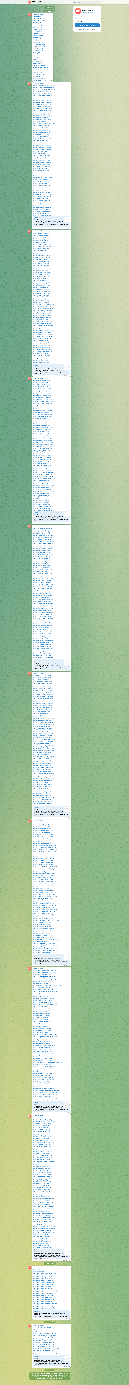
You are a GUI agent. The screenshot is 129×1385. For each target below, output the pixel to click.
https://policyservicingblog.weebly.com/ (44, 1077)
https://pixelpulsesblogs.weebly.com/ (43, 573)
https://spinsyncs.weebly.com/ (41, 394)
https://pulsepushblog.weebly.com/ (42, 112)
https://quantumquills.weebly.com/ (42, 510)
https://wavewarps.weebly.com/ (42, 355)
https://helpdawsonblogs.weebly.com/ (43, 1206)
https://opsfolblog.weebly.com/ (41, 1238)
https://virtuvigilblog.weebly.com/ (42, 726)
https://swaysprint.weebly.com (41, 248)
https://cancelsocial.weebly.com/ (42, 932)
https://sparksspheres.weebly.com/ (42, 465)
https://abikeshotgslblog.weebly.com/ (43, 1118)
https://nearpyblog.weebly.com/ (41, 1240)
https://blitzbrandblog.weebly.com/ (42, 644)
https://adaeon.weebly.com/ (40, 121)
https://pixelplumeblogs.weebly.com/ (43, 487)
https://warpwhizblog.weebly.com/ (42, 623)
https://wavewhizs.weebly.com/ (41, 420)
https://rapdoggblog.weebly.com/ (42, 1189)
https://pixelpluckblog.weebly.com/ (42, 437)
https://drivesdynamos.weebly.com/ (43, 459)
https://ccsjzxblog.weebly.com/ (41, 1153)
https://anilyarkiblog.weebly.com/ (42, 1047)
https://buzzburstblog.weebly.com (42, 215)
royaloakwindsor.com (39, 46)
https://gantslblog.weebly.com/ (41, 1021)
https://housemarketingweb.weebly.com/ (44, 903)
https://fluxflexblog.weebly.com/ (42, 439)
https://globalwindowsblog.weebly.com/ (44, 1165)
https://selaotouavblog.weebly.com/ (43, 1056)
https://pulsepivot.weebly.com (41, 187)
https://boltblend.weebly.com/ (41, 168)
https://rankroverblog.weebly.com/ (42, 702)
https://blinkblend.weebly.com (41, 153)
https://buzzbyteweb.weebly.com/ (42, 633)
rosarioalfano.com (38, 31)
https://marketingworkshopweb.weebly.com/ (45, 851)
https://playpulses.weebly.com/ (41, 558)
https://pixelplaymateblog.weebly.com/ (43, 790)
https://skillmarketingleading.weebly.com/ (44, 1273)
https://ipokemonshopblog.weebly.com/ (44, 1088)
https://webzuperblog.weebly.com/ (42, 1176)
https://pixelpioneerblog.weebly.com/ (43, 825)
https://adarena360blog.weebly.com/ (43, 637)
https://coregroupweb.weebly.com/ (42, 948)
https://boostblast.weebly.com (41, 200)
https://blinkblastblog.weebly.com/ (42, 539)
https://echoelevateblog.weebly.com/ (43, 696)
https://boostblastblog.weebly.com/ (43, 310)
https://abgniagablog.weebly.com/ (42, 1215)
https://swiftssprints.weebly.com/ (42, 497)
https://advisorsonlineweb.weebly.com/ (44, 918)
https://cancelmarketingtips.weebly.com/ (44, 928)
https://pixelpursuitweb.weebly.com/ (43, 603)
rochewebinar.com (38, 16)
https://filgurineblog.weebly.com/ (42, 1211)
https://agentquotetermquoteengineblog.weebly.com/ (48, 1062)
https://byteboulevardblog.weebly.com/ (44, 724)
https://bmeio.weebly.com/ (40, 1006)
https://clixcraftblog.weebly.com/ (42, 629)
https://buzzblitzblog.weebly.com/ (42, 91)
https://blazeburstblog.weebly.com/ (42, 448)
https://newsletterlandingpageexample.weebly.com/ (47, 985)
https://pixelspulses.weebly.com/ (42, 360)
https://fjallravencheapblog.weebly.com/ (44, 1066)
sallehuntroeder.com (38, 74)
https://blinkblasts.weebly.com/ (41, 504)
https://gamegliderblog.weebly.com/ (43, 788)
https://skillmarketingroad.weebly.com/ (43, 1275)
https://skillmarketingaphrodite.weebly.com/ (45, 1307)
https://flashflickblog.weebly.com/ (42, 306)
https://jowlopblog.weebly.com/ (41, 1043)
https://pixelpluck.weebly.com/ (41, 295)
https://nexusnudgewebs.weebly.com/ (43, 345)
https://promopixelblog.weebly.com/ (43, 642)
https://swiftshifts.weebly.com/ (41, 384)
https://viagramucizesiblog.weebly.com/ (44, 1040)
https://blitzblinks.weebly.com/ (41, 455)
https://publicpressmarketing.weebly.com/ (44, 1337)
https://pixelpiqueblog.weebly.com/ (42, 414)
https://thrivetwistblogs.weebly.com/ (43, 314)
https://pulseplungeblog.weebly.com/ (43, 330)
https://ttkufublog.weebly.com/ (41, 1236)
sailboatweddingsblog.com (40, 67)
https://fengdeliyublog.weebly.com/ (42, 1221)
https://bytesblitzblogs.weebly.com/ (43, 823)
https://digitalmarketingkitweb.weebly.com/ (45, 866)
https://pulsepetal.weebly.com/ (41, 302)
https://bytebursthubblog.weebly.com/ (43, 780)
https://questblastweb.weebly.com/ (42, 567)
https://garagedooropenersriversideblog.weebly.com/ (47, 1068)
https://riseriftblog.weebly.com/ (41, 132)
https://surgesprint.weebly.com (41, 257)
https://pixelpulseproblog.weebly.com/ (43, 773)
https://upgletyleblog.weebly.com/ (42, 1049)
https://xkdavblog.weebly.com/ (41, 1159)
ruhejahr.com (36, 52)
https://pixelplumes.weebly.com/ (42, 340)
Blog (84, 29)
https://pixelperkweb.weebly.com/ (42, 679)
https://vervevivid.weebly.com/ (41, 276)
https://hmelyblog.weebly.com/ (41, 1208)
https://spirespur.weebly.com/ (41, 140)
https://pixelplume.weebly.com (41, 235)
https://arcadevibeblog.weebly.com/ (43, 578)
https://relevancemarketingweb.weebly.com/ (45, 890)
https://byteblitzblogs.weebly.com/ (42, 616)
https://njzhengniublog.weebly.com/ (43, 1163)
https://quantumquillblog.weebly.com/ (43, 334)
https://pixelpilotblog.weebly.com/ (42, 638)
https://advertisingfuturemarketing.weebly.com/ (46, 1339)
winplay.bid (36, 1331)
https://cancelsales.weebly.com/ (42, 922)
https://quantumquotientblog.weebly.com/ (44, 123)
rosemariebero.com (38, 35)
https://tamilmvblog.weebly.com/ (42, 1196)
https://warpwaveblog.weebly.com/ (42, 114)
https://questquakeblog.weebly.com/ (43, 843)
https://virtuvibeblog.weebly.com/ (42, 635)
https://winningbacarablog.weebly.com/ (44, 998)
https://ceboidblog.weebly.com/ (41, 1015)
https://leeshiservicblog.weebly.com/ (43, 1053)
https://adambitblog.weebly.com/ (42, 747)
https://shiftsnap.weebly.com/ (41, 278)
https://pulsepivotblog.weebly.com (42, 204)
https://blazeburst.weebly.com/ (41, 424)
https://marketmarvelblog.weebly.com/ (43, 758)
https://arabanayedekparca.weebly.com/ (44, 989)
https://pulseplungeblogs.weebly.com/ (43, 541)
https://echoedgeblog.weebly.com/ (42, 159)
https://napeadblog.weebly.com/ (42, 1002)
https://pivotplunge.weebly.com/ (42, 269)
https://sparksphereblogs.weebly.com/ (43, 312)
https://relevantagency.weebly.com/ (43, 892)
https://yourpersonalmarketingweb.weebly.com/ (46, 980)
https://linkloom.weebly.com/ (41, 117)
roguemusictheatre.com (39, 24)
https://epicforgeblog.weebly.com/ (42, 590)
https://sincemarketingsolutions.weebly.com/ (45, 939)
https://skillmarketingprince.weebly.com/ (44, 1278)
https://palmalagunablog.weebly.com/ (43, 1079)
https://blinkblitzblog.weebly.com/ (42, 255)
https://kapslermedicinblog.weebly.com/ (44, 1210)
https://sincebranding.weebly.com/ (42, 935)
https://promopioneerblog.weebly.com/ (43, 750)
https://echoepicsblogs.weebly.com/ (43, 713)
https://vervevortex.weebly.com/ (42, 332)
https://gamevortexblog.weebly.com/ (43, 618)
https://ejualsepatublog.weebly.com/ (43, 1136)
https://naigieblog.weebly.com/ (41, 1011)
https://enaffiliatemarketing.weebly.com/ (44, 1350)
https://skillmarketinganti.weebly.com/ (43, 1284)
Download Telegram (87, 25)
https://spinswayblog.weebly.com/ (42, 108)
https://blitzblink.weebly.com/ (41, 299)
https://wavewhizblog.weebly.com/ (42, 444)
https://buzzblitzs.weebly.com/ (41, 552)
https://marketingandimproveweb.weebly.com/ (46, 887)
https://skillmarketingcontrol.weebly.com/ (44, 1288)
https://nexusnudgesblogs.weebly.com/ (44, 491)
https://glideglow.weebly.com (41, 190)
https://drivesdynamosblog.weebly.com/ (44, 547)
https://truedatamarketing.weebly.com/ (44, 1346)
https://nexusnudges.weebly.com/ (42, 388)
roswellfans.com (37, 41)
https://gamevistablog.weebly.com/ (42, 627)
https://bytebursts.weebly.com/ (41, 562)
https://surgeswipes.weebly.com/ (42, 435)
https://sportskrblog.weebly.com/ (42, 1180)
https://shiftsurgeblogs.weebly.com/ (43, 533)
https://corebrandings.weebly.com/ (42, 926)
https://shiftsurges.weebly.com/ (41, 359)
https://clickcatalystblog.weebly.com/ (43, 703)
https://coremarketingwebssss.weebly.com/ (45, 945)
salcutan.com (36, 71)
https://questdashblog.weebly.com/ (42, 625)
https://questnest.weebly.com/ (41, 565)
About (80, 29)
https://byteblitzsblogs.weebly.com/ (43, 631)
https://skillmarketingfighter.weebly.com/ (44, 1277)
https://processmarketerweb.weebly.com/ (44, 972)
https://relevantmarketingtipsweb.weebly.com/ (46, 896)
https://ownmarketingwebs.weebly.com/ (44, 976)
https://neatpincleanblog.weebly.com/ (43, 1085)
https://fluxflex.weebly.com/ (40, 287)
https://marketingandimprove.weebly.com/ (44, 885)
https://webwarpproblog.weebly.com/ (43, 718)
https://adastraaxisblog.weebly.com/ (43, 698)
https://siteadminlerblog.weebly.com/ (43, 1064)
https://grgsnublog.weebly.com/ (42, 1168)
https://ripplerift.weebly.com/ (41, 175)
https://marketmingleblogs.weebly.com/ (44, 739)
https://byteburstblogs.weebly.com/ (43, 575)
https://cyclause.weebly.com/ (41, 983)
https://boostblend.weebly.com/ (41, 136)
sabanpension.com (38, 59)
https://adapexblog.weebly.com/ (42, 775)
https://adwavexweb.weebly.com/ (42, 646)
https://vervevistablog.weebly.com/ (42, 149)
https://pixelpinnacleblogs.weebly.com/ (43, 840)
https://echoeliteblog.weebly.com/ (42, 732)
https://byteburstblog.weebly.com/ (42, 100)
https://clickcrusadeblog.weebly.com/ (43, 730)
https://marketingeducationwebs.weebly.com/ (45, 847)
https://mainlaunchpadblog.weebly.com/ (44, 1100)
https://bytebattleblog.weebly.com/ (42, 799)
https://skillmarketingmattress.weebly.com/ (45, 1290)
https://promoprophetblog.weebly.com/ (44, 715)
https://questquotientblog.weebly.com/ (43, 792)
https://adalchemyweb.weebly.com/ (43, 683)
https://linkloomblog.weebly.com (42, 207)
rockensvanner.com (38, 18)
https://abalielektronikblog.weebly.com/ (44, 1142)
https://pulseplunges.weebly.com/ (42, 506)
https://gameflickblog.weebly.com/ (42, 580)
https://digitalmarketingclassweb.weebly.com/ (45, 853)
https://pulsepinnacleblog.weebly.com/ (43, 688)
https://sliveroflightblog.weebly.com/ (43, 1032)
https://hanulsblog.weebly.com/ (41, 1127)
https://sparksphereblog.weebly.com (43, 211)
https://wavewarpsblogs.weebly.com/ (43, 530)
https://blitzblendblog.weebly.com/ (42, 147)
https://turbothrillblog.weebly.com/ (42, 801)
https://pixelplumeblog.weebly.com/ (42, 315)
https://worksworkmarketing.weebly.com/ (44, 1335)
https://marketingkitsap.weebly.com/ (43, 862)
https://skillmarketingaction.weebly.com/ (44, 1308)
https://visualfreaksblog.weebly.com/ (43, 1187)
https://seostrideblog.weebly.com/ (42, 737)
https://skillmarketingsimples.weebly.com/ (44, 1297)
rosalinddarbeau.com (39, 29)
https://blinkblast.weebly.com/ (41, 329)
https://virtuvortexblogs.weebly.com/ (43, 826)
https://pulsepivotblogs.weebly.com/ (43, 325)
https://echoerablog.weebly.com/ (42, 99)
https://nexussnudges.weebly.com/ (42, 457)
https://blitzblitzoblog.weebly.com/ (42, 728)
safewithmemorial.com (39, 65)
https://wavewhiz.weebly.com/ (41, 285)
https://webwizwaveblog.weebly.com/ (43, 748)
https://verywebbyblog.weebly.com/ (43, 1073)
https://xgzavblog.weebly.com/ (41, 1070)
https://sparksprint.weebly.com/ (42, 284)
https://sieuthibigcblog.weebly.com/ (43, 1140)
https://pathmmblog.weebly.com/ (42, 1245)
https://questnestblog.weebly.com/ (42, 586)
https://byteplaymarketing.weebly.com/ (44, 1344)
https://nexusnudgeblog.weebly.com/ (43, 164)
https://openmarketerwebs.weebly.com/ (44, 858)
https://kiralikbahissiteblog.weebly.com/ (44, 1225)
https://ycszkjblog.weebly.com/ (41, 1138)
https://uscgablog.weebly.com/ (41, 1185)
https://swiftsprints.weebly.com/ (42, 357)
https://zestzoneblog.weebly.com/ (42, 446)
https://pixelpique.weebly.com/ (41, 160)
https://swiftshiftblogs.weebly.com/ (42, 403)
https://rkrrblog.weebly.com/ (41, 1243)
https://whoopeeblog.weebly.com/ (42, 1193)
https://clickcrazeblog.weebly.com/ (42, 803)
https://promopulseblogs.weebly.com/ (43, 652)
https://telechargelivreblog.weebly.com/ (44, 1121)
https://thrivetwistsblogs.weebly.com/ (43, 485)
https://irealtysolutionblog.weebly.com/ (43, 1198)
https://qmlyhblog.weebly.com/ (41, 1125)
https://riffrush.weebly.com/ (40, 129)
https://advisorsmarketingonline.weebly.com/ (45, 917)
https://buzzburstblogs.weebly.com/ (43, 767)
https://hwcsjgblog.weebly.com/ (42, 1129)
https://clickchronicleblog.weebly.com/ (43, 762)
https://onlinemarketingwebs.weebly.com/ (44, 87)
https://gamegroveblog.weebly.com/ (43, 584)
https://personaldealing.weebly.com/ (43, 981)
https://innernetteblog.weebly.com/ (42, 1230)
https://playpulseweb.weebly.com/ (42, 607)
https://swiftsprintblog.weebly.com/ (43, 321)
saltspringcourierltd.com (39, 78)
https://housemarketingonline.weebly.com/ (45, 905)
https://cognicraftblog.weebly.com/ (42, 97)
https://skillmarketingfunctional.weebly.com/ (45, 1303)
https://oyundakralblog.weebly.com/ (43, 1025)
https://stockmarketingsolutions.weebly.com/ (45, 909)
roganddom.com (37, 22)
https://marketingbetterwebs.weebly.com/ (44, 881)
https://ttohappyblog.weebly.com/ (42, 1058)
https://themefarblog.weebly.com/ (42, 1038)
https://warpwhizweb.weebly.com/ (42, 605)
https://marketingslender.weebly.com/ (43, 873)
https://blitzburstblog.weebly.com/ (42, 692)
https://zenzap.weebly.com (40, 198)
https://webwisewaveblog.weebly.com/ (43, 777)
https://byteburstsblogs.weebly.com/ (43, 741)
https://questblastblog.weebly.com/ (42, 588)
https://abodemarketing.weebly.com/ (43, 898)
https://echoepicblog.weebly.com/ (42, 317)
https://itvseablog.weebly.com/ (41, 1131)
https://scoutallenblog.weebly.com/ (42, 1223)
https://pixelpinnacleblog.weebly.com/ (43, 711)
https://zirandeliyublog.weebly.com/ (43, 1157)
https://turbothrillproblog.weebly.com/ (43, 842)
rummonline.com (37, 54)
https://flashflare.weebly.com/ (41, 267)
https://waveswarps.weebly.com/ (42, 495)
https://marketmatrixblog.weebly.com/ (43, 687)
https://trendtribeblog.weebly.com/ (42, 93)
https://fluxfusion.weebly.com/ (41, 327)
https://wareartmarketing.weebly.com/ (43, 1342)
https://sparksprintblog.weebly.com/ (43, 336)
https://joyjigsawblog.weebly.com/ (42, 793)
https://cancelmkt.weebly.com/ (41, 924)
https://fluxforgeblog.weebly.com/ (42, 138)
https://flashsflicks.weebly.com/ (41, 344)
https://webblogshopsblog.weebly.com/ (44, 1045)
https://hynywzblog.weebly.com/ (42, 1200)
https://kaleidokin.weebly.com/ (41, 550)
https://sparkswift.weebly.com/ (41, 270)
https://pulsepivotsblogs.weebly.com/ (43, 535)
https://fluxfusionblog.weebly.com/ (42, 537)
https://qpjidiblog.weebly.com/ (41, 996)
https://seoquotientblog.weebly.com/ (43, 763)
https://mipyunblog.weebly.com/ (42, 1181)
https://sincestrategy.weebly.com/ (42, 937)
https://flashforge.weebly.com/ (41, 181)
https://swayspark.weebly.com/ (41, 170)
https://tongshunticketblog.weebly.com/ (44, 1161)
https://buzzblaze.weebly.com (41, 250)
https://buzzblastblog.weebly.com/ (42, 828)
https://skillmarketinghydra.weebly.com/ (44, 1280)
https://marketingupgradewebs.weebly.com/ (45, 883)
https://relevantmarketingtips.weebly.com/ (44, 894)
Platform (94, 29)
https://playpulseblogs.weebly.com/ (42, 614)
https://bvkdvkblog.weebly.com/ (42, 1075)
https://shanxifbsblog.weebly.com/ (42, 1166)
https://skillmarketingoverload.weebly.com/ (45, 1292)
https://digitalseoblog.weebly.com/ (42, 1028)
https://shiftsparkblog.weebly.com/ (42, 297)
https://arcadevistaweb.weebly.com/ (43, 592)
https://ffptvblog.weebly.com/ (41, 1135)
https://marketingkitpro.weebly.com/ (43, 868)
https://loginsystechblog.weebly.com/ (43, 1151)
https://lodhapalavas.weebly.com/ (42, 987)
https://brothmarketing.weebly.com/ (43, 913)
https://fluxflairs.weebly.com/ (41, 382)
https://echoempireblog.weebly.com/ (43, 786)
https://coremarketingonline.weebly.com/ (44, 943)
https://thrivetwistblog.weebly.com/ (42, 351)
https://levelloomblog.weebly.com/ (42, 795)
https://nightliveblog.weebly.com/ (42, 1241)
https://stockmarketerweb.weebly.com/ (44, 907)
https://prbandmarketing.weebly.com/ (43, 1352)
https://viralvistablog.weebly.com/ (42, 655)
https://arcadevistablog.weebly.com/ (43, 622)
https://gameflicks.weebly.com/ (41, 563)
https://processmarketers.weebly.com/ (43, 950)
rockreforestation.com (39, 20)
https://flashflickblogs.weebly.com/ (42, 489)
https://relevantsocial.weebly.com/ (42, 888)
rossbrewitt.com (37, 37)
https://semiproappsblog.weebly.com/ (43, 1055)
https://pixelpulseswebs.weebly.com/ (43, 657)
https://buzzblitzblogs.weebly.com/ (42, 338)
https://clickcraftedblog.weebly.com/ (43, 745)
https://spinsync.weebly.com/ (41, 157)
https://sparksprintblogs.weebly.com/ (43, 442)
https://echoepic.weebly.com (41, 237)
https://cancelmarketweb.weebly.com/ (43, 930)
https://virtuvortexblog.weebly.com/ (43, 690)
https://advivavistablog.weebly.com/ (43, 735)
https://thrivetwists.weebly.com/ (42, 461)
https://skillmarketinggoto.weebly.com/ (43, 1286)
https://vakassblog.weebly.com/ (42, 1013)
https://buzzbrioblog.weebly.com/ (42, 754)
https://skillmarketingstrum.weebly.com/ (44, 1293)
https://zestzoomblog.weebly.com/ (42, 259)
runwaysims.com (37, 56)
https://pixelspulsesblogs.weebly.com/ (43, 577)
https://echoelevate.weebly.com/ (42, 280)
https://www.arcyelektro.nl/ (40, 1271)
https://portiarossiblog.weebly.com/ (43, 1148)
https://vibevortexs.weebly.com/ (42, 429)
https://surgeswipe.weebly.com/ (42, 291)
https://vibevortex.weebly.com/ (41, 289)
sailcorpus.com (37, 69)
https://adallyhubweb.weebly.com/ (42, 677)
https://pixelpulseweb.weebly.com (42, 254)
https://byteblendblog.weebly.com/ (42, 130)
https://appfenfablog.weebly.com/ (42, 1000)
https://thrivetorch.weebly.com (41, 205)
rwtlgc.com (36, 57)
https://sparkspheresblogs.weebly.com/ (44, 476)
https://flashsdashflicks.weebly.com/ (43, 472)
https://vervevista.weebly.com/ (41, 390)
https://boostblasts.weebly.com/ (42, 347)
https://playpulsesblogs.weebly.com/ (43, 830)
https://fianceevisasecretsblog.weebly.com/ (45, 1036)
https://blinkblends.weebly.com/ (41, 392)
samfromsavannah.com (39, 80)
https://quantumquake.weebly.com (42, 246)
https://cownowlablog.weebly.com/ (42, 1219)
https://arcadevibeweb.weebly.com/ (43, 569)
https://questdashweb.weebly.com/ (42, 597)
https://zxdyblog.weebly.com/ (41, 1026)
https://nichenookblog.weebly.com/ (42, 106)
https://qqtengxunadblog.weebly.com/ (43, 1202)
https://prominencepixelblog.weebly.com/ (44, 700)
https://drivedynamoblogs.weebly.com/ (43, 478)
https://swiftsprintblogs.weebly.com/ (43, 532)
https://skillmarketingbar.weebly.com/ (43, 1295)
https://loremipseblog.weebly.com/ (42, 1174)
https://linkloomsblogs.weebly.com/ (42, 474)
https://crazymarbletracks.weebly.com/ (44, 995)
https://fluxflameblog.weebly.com (42, 252)
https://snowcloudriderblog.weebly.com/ (44, 1120)
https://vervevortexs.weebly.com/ (42, 508)
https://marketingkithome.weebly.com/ (43, 860)
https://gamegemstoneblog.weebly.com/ (44, 797)
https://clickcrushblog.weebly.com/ (42, 648)
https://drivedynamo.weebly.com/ (42, 179)
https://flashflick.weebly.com (41, 202)
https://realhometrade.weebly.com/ (42, 902)
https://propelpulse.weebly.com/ (42, 155)
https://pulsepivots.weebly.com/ (42, 500)
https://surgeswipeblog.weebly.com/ (43, 454)
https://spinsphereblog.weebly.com (42, 194)
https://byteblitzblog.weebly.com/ (42, 450)
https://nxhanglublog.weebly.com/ (42, 1155)
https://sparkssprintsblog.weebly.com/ (43, 548)
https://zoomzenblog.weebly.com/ (42, 177)
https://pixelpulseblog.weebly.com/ (42, 95)
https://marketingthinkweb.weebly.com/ (44, 875)
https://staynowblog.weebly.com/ (42, 1191)
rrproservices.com (38, 48)
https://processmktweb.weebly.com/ (43, 974)
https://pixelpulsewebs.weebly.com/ (43, 554)
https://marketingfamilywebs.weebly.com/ (44, 845)
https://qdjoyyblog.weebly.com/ (41, 1041)
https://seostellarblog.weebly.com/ (42, 752)
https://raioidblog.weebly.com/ (41, 1019)
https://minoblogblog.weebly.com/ (42, 1195)
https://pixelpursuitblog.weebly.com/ (43, 610)
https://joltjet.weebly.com (40, 183)
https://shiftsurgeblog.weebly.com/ (42, 323)
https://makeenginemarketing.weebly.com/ (45, 1333)
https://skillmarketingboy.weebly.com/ (43, 1301)
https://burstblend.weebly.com (41, 185)
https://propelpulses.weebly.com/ (42, 397)
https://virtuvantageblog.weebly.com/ (43, 778)
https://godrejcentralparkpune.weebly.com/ (45, 1004)
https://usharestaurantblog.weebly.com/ (44, 1228)
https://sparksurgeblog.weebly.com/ (43, 115)
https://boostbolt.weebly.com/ (41, 265)
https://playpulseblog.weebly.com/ (42, 582)
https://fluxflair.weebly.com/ (40, 151)
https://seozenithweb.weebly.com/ (42, 681)
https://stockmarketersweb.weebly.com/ (44, 911)
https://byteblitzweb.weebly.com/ (42, 593)
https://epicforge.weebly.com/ (41, 571)
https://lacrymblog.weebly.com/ (41, 1017)
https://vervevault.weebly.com (41, 209)
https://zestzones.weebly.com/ (41, 418)
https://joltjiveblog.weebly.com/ (41, 127)
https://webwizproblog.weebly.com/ (43, 650)
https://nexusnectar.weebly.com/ (42, 272)
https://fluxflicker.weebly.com (41, 213)
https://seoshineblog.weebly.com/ (42, 720)
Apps (88, 29)
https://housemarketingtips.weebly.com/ (44, 900)
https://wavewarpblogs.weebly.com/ (43, 319)
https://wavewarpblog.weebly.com (42, 239)
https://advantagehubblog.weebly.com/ (44, 722)
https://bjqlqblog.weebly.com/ (41, 1170)
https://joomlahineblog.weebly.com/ (43, 1172)
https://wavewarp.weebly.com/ (41, 174)
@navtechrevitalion (87, 12)
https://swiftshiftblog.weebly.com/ (42, 162)
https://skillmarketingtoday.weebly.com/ (44, 1299)
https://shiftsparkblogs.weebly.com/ (43, 452)
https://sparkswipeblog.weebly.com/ (43, 410)
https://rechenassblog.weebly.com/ (42, 1146)
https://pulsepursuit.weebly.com (42, 244)
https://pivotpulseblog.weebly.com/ (42, 142)
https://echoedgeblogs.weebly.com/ (43, 399)
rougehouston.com (38, 42)
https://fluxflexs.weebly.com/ (41, 431)
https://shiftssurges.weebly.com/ (42, 499)
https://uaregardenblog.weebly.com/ (43, 1096)
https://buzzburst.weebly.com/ (41, 172)
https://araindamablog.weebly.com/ (43, 1060)
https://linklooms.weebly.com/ (41, 463)
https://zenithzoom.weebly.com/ (42, 119)
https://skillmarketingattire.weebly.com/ (44, 1305)
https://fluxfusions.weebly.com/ (41, 502)
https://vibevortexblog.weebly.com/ (42, 440)
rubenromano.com (38, 50)
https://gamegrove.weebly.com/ (41, 560)
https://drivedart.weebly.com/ (41, 261)
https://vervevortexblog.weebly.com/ (43, 543)
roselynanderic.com (38, 33)
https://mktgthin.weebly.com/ (41, 872)
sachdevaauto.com (38, 61)
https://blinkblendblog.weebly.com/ (42, 416)
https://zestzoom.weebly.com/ (41, 134)
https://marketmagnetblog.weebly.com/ (44, 89)
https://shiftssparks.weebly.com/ (42, 425)
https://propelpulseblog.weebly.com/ (43, 412)
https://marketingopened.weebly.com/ (43, 855)
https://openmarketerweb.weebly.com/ (43, 857)
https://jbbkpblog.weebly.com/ (41, 1081)
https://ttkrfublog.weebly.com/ (41, 1234)
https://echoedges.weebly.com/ (41, 380)
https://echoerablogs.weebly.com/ (42, 769)
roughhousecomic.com (39, 44)
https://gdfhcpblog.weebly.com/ (42, 1144)
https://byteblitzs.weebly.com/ (41, 433)
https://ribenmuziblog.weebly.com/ (42, 1150)
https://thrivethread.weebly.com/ (42, 145)
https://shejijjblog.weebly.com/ (41, 1183)
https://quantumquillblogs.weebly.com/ (44, 545)
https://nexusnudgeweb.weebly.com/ (43, 407)
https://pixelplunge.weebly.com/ (41, 125)
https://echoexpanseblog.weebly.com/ (43, 756)
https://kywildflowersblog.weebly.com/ (43, 1083)
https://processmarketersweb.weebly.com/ (45, 970)
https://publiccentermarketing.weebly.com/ (45, 1354)
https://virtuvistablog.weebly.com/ (42, 765)
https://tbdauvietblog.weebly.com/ (42, 1051)
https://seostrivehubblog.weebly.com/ (43, 784)
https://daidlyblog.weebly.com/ (41, 1008)
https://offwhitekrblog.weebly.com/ (42, 1030)
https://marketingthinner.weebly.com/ (43, 870)
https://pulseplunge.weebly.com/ (42, 274)
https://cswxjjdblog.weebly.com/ (42, 1123)
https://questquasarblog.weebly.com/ (43, 805)
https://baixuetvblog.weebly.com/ (42, 1133)
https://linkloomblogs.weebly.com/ (42, 300)
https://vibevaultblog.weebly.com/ (42, 104)
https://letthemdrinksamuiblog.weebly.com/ (45, 1098)
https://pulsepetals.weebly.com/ (42, 469)
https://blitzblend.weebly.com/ (41, 362)
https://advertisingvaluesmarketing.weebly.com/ (46, 1348)
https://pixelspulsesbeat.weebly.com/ (43, 556)
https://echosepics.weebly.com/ (41, 493)
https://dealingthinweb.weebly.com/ (43, 877)
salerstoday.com (37, 72)
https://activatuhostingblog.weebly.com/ (44, 1226)
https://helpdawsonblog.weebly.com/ (43, 1204)
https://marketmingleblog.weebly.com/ (43, 653)
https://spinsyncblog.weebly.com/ (42, 405)
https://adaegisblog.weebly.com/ (42, 760)
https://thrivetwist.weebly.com (41, 233)
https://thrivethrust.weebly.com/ (42, 263)
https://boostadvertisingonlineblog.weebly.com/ (46, 1092)
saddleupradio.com (38, 63)
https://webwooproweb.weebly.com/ (43, 694)
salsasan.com (36, 76)
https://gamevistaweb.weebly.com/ (42, 595)
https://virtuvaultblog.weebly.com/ (42, 709)
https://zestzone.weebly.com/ (41, 293)
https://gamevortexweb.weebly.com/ (43, 599)
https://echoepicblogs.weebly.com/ (42, 528)
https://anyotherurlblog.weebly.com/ (43, 1086)
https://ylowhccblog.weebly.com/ (42, 1247)
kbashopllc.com (37, 1329)
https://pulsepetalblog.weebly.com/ (42, 482)
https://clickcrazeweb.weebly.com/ (42, 675)
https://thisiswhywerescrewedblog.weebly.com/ (46, 1090)
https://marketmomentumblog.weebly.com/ (45, 717)
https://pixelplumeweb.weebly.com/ (42, 467)
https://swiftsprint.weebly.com (41, 240)
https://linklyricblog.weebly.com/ (42, 685)
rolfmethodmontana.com (40, 26)
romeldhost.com (37, 27)
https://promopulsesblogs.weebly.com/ (43, 771)
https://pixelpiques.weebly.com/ (41, 386)
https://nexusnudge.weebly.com (41, 192)
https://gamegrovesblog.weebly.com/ (43, 832)
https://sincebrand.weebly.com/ (41, 933)
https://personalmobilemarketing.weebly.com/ (45, 978)
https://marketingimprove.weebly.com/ (43, 879)
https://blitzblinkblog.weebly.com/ (42, 484)
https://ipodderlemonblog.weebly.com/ (43, 1217)
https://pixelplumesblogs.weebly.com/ (43, 480)
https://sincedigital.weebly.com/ (41, 941)
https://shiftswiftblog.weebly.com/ (42, 102)
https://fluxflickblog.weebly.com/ (42, 110)
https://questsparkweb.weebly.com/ (43, 608)
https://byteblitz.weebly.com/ (41, 282)
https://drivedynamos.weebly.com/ (42, 342)
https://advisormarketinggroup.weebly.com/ (45, 915)
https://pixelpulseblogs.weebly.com (42, 196)
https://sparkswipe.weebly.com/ (42, 166)
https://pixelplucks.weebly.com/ (41, 422)
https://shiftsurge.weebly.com (41, 242)
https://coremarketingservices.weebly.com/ (45, 947)
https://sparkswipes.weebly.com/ (42, 395)
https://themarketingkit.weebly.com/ (43, 864)
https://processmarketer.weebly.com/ (43, 952)
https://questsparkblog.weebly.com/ (43, 612)
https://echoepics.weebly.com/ (41, 353)
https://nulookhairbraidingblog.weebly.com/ (45, 1094)
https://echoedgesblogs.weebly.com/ (43, 640)
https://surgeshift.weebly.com (41, 189)
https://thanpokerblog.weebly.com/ (42, 1023)
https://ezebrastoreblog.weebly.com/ (43, 1213)
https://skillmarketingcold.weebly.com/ (43, 1282)
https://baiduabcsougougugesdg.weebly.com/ (45, 991)
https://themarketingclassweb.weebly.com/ (45, 849)
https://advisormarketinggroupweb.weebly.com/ (46, 920)
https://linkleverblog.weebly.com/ (42, 743)
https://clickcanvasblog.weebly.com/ (43, 782)
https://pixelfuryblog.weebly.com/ (42, 620)
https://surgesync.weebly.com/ (41, 144)
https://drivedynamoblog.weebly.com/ (43, 304)
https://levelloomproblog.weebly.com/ (43, 836)
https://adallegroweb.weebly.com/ (42, 705)
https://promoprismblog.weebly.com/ (43, 733)
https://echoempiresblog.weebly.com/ (43, 834)
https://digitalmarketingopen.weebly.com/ (44, 85)
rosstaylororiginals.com (39, 39)
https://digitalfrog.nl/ (38, 1269)
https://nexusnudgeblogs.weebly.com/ (43, 308)
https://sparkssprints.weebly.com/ (42, 427)
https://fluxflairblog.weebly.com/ (42, 409)
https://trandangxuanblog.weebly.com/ (44, 1232)
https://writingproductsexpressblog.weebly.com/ (46, 1034)
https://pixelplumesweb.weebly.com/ (43, 470)
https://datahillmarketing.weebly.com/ (43, 1340)
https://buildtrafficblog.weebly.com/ (43, 1010)
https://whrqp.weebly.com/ (40, 993)
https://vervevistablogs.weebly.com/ (43, 401)
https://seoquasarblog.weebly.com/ (42, 707)
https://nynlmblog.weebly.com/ (41, 1178)
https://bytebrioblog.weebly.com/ (42, 838)
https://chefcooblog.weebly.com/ (42, 1071)
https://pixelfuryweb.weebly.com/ (42, 601)
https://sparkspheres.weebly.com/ (42, 349)
